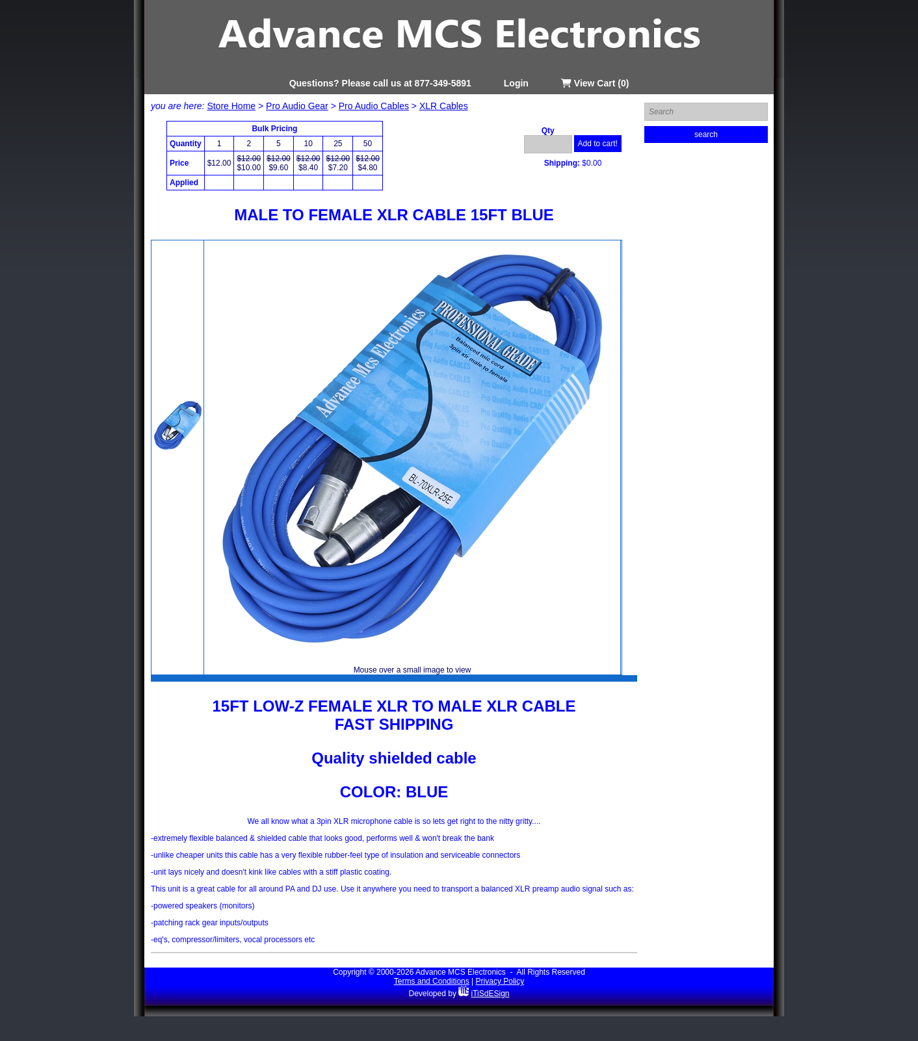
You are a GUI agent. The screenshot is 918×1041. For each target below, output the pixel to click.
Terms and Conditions (431, 981)
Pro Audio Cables (374, 106)
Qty (548, 130)
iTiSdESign (490, 993)
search (706, 134)
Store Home (231, 106)
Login (516, 83)
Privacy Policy (500, 981)
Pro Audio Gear (297, 106)
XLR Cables (443, 106)
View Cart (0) (595, 83)
